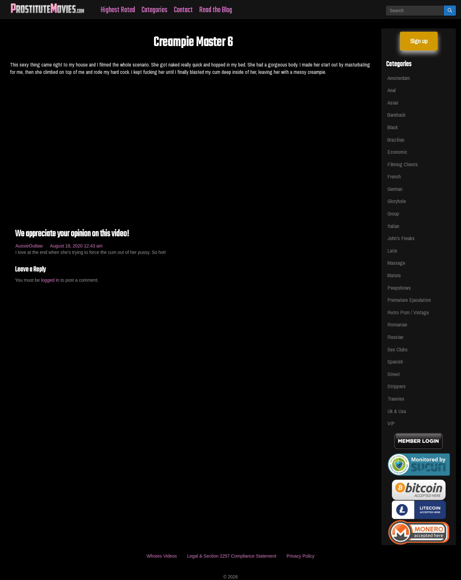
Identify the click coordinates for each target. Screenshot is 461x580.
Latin (392, 250)
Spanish (395, 361)
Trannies (395, 398)
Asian (392, 102)
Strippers (396, 386)
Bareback (396, 114)
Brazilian (395, 139)
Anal (391, 90)
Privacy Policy (300, 556)
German (394, 188)
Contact (183, 10)
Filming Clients (402, 164)
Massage (396, 262)
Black (392, 127)
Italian (393, 226)
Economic (397, 151)
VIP (391, 423)
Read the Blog (215, 10)
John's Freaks (401, 238)
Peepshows (399, 287)
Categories (154, 10)
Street (393, 374)
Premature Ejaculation (409, 299)
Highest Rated (118, 10)
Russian (395, 337)
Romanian (397, 324)
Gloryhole (396, 201)
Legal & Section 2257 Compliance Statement (231, 556)
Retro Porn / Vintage (408, 312)
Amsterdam (398, 78)
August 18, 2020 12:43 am (76, 245)
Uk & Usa (396, 411)
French (394, 176)
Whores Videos (162, 556)
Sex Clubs (397, 349)
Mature (394, 275)
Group (393, 213)
